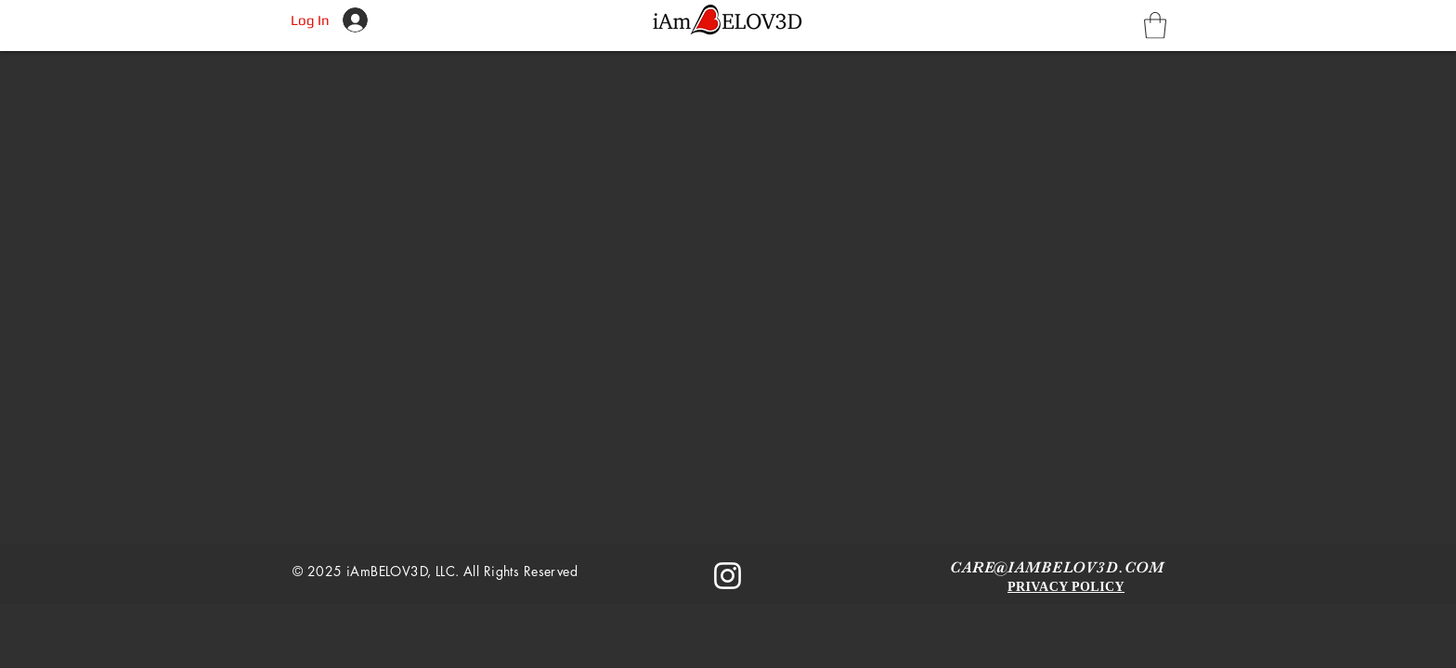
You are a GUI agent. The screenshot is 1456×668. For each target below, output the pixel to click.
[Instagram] (727, 576)
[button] (1155, 25)
